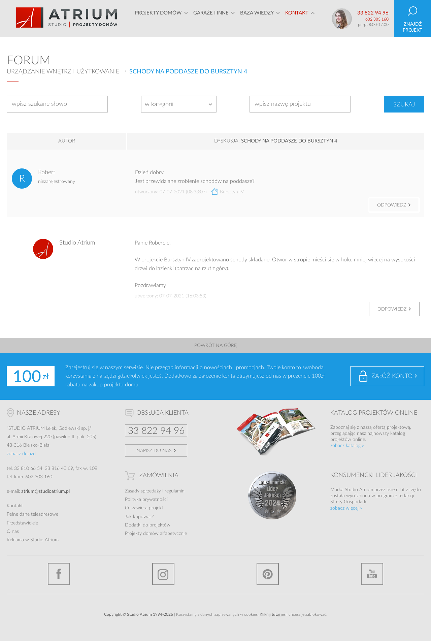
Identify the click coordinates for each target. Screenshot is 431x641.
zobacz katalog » (347, 445)
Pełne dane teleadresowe (32, 514)
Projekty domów (158, 18)
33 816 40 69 (59, 468)
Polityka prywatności (146, 499)
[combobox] (179, 104)
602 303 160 (377, 19)
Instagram (163, 574)
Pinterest (268, 574)
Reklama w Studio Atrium (33, 540)
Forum (29, 61)
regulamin (175, 491)
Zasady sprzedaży (143, 491)
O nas (13, 531)
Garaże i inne (211, 18)
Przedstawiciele (22, 523)
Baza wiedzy (257, 18)
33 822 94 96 (373, 12)
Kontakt (296, 18)
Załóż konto (391, 376)
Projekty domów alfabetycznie (156, 533)
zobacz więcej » (346, 508)
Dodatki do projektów (147, 525)
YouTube (372, 574)
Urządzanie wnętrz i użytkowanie (63, 72)
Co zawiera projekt (144, 508)
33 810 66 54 (28, 468)
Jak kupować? (139, 516)
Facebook (59, 574)
